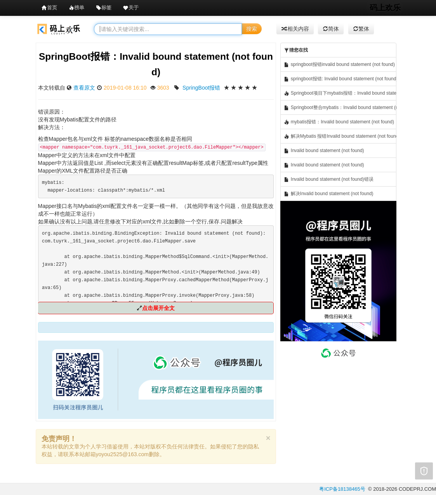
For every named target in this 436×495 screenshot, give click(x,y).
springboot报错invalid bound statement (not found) (339, 65)
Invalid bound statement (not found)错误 (328, 179)
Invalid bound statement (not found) (324, 151)
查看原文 (84, 88)
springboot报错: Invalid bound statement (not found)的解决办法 (340, 79)
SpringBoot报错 (201, 88)
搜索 (251, 29)
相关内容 (295, 29)
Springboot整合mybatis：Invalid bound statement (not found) (340, 108)
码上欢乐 (385, 7)
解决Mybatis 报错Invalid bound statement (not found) (340, 136)
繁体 (361, 29)
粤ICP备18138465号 (342, 489)
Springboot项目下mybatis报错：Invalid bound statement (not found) (340, 93)
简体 (331, 29)
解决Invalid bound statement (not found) (328, 194)
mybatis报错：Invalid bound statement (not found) (339, 122)
